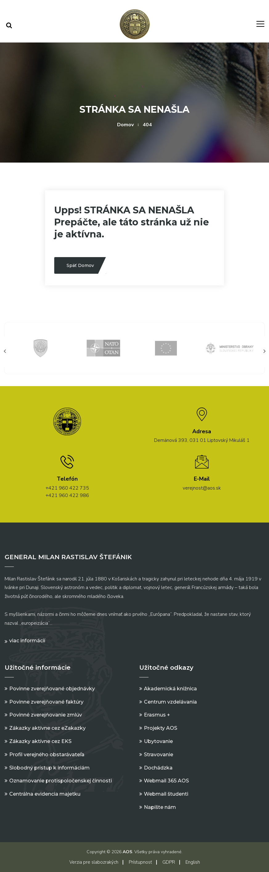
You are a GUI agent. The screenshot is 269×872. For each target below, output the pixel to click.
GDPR (168, 862)
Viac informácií (27, 641)
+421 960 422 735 (67, 488)
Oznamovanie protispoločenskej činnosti (60, 781)
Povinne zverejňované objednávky (52, 689)
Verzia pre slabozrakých (93, 862)
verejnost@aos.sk (202, 488)
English (192, 862)
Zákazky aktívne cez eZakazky (47, 728)
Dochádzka (158, 768)
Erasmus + (157, 715)
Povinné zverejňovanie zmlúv (45, 715)
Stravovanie (158, 754)
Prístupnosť (140, 862)
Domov (125, 124)
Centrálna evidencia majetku (44, 794)
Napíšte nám (160, 807)
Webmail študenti (166, 794)
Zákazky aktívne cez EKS (40, 741)
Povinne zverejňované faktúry (46, 702)
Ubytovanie (158, 741)
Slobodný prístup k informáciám (49, 768)
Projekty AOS (160, 728)
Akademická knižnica (170, 689)
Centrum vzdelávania (170, 702)
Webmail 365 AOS (166, 781)
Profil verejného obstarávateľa (46, 754)
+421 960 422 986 (67, 495)
